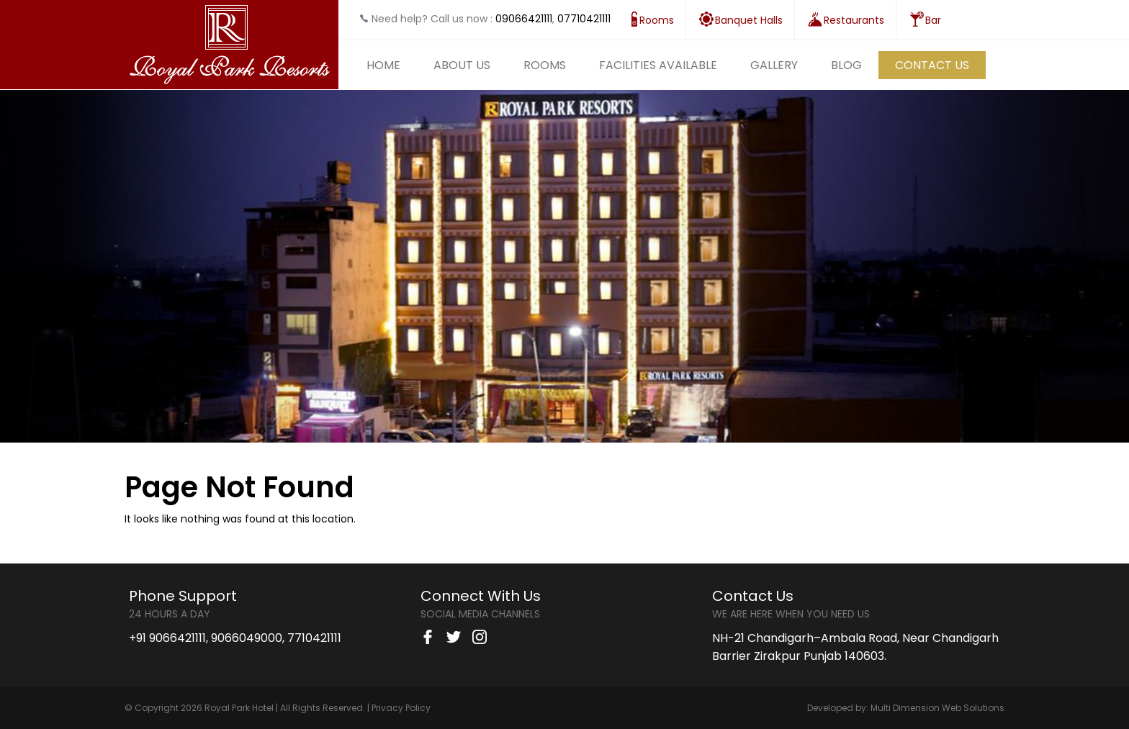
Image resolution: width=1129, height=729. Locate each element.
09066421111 (523, 19)
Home (383, 65)
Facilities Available (658, 65)
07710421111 (584, 19)
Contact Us (932, 65)
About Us (461, 65)
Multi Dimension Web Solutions (937, 708)
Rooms (544, 65)
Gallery (774, 65)
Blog (846, 65)
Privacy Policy (401, 708)
